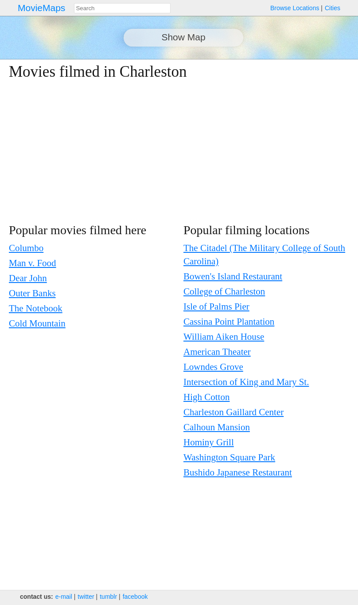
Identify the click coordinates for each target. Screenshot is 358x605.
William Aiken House (223, 336)
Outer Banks (32, 293)
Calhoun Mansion (216, 427)
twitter (86, 596)
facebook (135, 596)
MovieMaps (41, 7)
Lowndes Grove (213, 366)
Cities (332, 8)
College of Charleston (224, 291)
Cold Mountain (37, 323)
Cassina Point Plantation (228, 321)
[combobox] (122, 8)
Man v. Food (32, 263)
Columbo (26, 248)
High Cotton (206, 397)
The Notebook (35, 308)
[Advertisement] (170, 152)
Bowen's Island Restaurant (232, 276)
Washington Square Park (229, 457)
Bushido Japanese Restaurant (237, 472)
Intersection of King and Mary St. (246, 382)
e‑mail (63, 596)
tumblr (108, 596)
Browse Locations (294, 8)
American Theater (217, 351)
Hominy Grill (208, 442)
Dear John (28, 278)
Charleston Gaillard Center (233, 412)
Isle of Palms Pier (216, 306)
